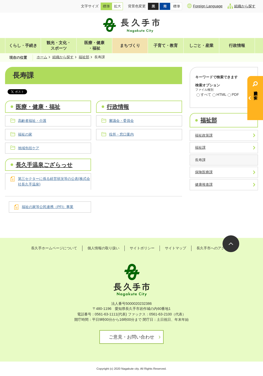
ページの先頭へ (231, 243)
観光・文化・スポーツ (59, 45)
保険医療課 (204, 172)
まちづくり (130, 45)
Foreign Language (205, 6)
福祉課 (200, 147)
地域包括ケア (28, 148)
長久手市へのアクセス (214, 248)
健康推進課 (204, 184)
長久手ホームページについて (54, 248)
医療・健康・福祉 (94, 45)
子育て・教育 (166, 45)
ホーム (42, 57)
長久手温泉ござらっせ (44, 165)
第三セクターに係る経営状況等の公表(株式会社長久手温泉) (54, 181)
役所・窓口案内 (121, 134)
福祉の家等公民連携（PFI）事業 (47, 207)
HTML (219, 95)
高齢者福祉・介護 (32, 121)
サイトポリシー (142, 248)
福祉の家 (25, 134)
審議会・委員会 (121, 121)
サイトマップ (175, 248)
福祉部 (84, 57)
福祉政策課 (204, 135)
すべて (203, 95)
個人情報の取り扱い (103, 248)
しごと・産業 (201, 45)
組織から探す (241, 6)
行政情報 (237, 45)
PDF (233, 95)
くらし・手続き (23, 45)
